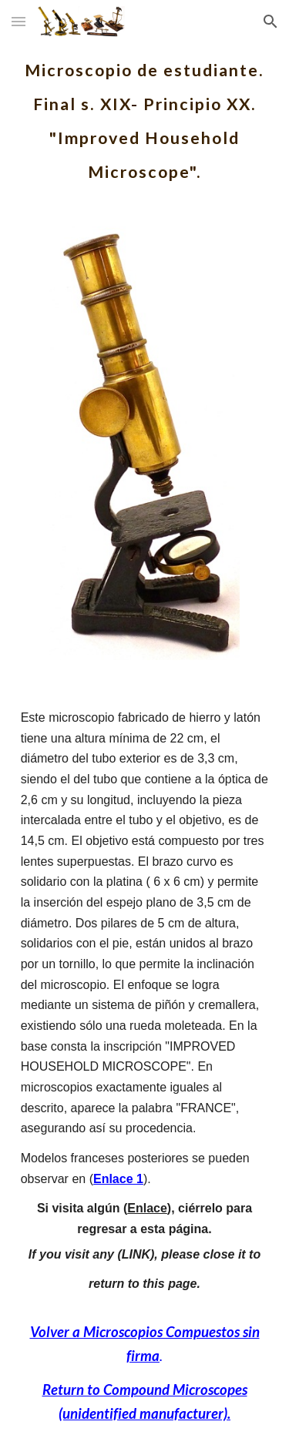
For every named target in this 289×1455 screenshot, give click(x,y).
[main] (145, 115)
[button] (18, 21)
